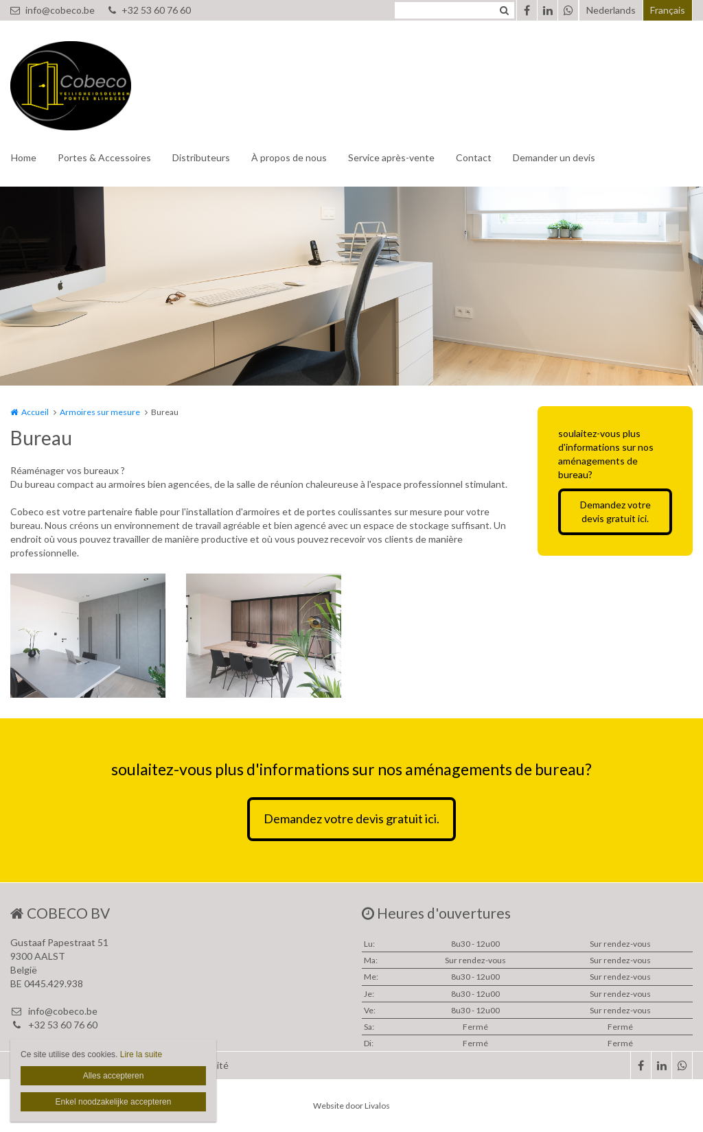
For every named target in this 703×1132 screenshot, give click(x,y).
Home (23, 157)
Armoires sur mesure (100, 412)
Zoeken (504, 10)
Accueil (35, 412)
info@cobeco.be (52, 10)
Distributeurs (201, 157)
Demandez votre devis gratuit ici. (615, 511)
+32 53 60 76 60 (149, 10)
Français (667, 10)
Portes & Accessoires (104, 157)
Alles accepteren (113, 1076)
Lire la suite (141, 1054)
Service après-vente (391, 157)
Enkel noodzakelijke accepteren (114, 1102)
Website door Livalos (351, 1105)
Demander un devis (554, 157)
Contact (474, 157)
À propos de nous (289, 157)
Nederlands (611, 10)
